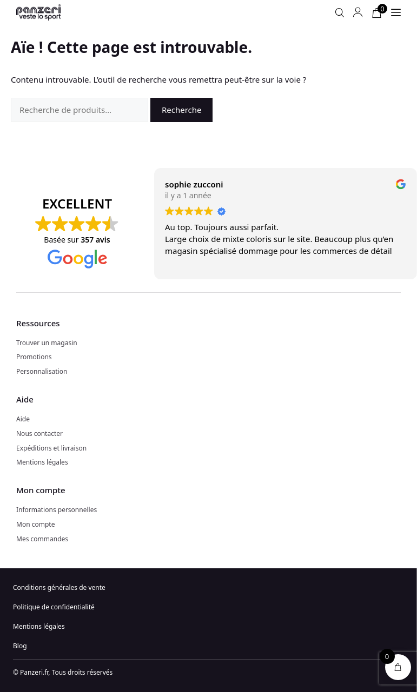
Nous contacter (39, 433)
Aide (23, 419)
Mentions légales (42, 462)
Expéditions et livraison (51, 448)
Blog (20, 645)
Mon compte (35, 524)
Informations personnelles (56, 509)
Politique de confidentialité (54, 607)
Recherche (182, 109)
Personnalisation (41, 371)
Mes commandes (42, 538)
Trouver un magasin (46, 342)
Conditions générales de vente (59, 587)
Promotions (34, 356)
